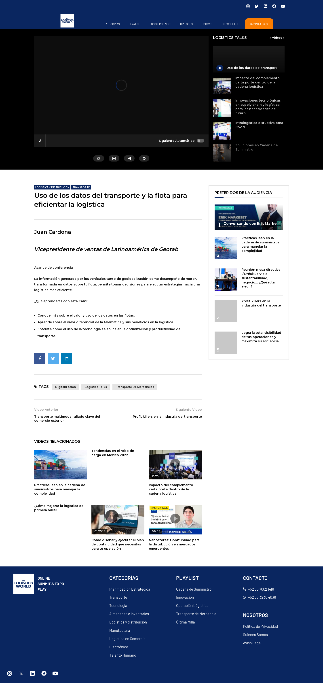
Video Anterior (46, 410)
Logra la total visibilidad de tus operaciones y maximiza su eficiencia (261, 337)
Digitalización (65, 387)
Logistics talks (96, 387)
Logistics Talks (160, 24)
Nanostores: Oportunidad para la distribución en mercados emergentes (174, 544)
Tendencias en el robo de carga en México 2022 (112, 453)
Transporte (81, 187)
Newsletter (232, 24)
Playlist (135, 24)
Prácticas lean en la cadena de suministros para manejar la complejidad (59, 489)
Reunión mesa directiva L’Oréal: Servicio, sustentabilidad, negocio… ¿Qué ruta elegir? (261, 278)
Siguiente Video (189, 410)
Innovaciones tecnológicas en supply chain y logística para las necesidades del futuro (258, 106)
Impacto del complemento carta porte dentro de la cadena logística (257, 82)
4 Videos (277, 37)
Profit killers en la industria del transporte (167, 417)
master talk (159, 507)
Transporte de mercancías (135, 387)
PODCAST (208, 24)
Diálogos (186, 24)
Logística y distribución (52, 187)
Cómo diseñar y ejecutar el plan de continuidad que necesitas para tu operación (117, 544)
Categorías (112, 24)
